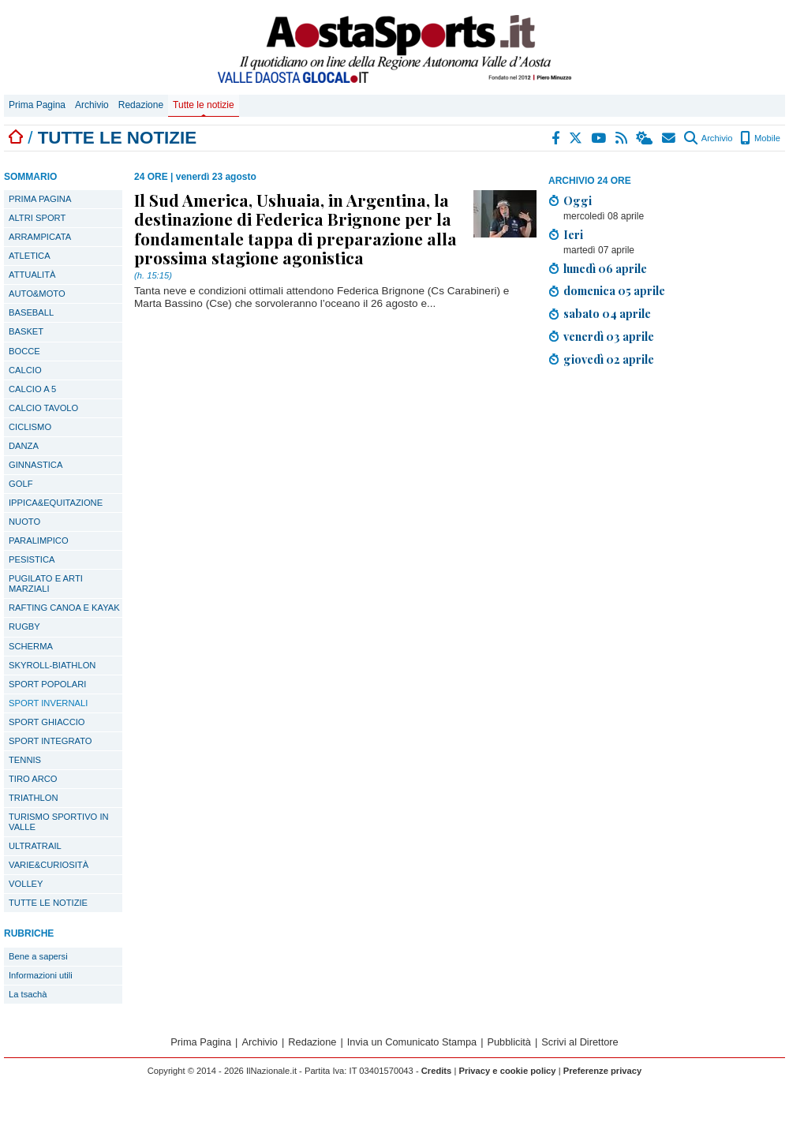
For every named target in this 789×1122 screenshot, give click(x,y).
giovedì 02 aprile (608, 359)
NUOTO (24, 521)
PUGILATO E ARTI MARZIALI (46, 583)
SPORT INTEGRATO (50, 741)
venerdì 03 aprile (608, 336)
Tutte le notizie (203, 104)
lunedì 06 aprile (605, 268)
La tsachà (28, 994)
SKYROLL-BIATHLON (52, 665)
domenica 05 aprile (614, 290)
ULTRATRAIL (35, 846)
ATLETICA (29, 255)
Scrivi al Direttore (579, 1042)
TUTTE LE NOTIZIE (48, 902)
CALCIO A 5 (32, 389)
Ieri (573, 234)
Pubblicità (509, 1042)
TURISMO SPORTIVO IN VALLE (59, 822)
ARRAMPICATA (40, 236)
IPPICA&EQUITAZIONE (56, 502)
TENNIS (25, 760)
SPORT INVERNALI (48, 703)
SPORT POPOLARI (47, 684)
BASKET (26, 331)
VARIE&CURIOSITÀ (48, 865)
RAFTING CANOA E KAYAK (64, 607)
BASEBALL (31, 312)
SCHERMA (31, 646)
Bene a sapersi (38, 956)
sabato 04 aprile (607, 313)
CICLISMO (30, 427)
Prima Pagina (37, 104)
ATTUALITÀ (32, 274)
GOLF (20, 483)
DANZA (24, 446)
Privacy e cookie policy (506, 1070)
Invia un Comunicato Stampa (412, 1042)
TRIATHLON (33, 797)
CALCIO (25, 370)
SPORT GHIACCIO (47, 722)
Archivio (92, 104)
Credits (436, 1070)
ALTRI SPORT (37, 218)
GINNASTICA (35, 464)
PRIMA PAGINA (40, 199)
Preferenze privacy (602, 1070)
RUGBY (24, 626)
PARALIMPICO (39, 540)
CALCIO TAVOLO (43, 408)
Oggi (577, 200)
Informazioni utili (41, 975)
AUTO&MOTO (37, 293)
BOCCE (24, 351)
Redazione (140, 104)
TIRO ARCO (33, 779)
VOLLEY (26, 883)
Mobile (760, 138)
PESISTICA (31, 559)
